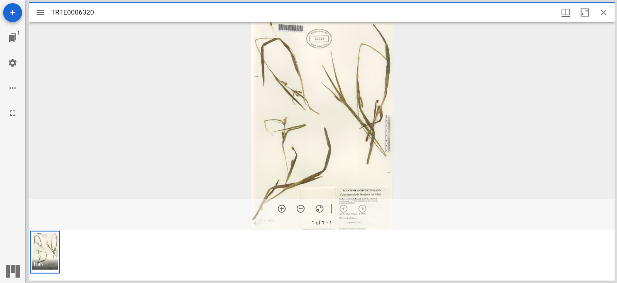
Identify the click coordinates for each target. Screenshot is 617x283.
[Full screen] (12, 113)
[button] (45, 252)
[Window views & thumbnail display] (565, 12)
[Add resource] (12, 12)
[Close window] (603, 12)
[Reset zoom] (319, 208)
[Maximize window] (584, 12)
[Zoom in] (281, 208)
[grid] (322, 255)
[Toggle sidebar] (40, 12)
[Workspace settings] (12, 62)
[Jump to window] (12, 37)
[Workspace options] (12, 88)
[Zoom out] (300, 208)
